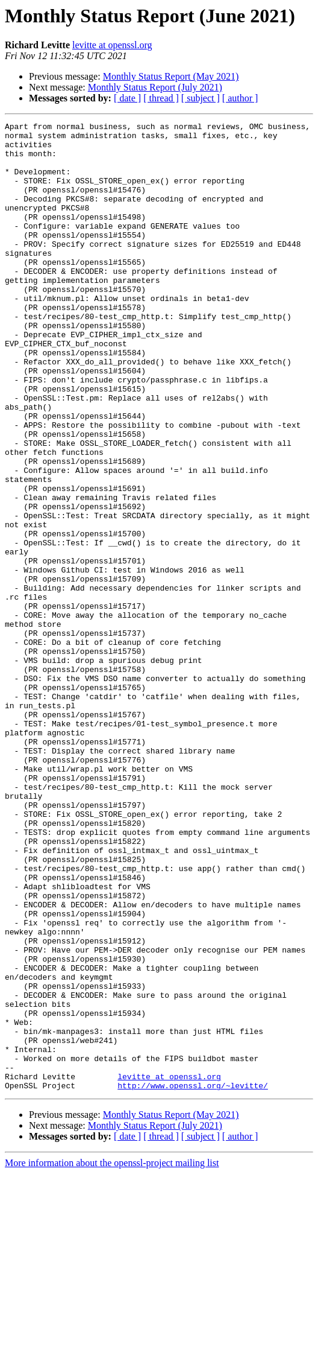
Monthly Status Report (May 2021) (171, 76)
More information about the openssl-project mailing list (112, 1356)
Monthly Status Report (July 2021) (155, 87)
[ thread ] (161, 98)
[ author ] (240, 98)
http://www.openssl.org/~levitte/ (192, 1278)
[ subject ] (200, 98)
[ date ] (127, 98)
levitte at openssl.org (112, 45)
